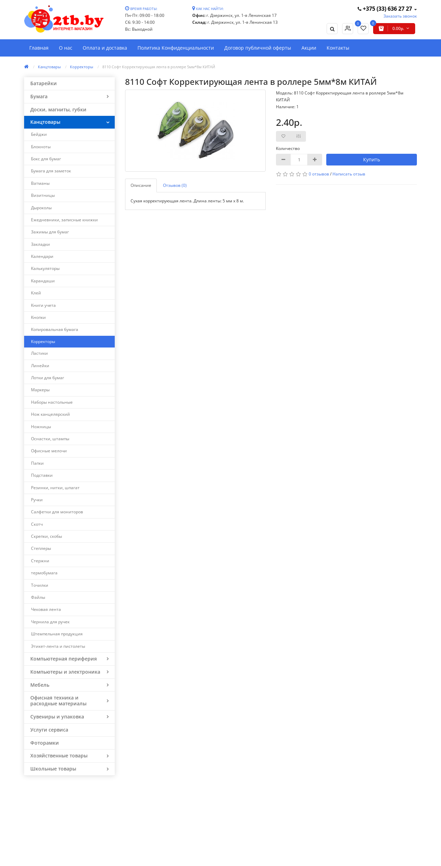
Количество (288, 148)
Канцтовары (49, 66)
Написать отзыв (348, 174)
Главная (39, 47)
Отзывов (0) (175, 185)
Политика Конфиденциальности (175, 47)
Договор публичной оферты (257, 47)
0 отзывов (319, 174)
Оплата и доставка (105, 47)
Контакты (338, 47)
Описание (141, 185)
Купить (371, 159)
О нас (65, 47)
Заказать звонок (400, 16)
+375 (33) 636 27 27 (385, 8)
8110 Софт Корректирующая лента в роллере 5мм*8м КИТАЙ (158, 66)
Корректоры (81, 66)
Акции (308, 47)
